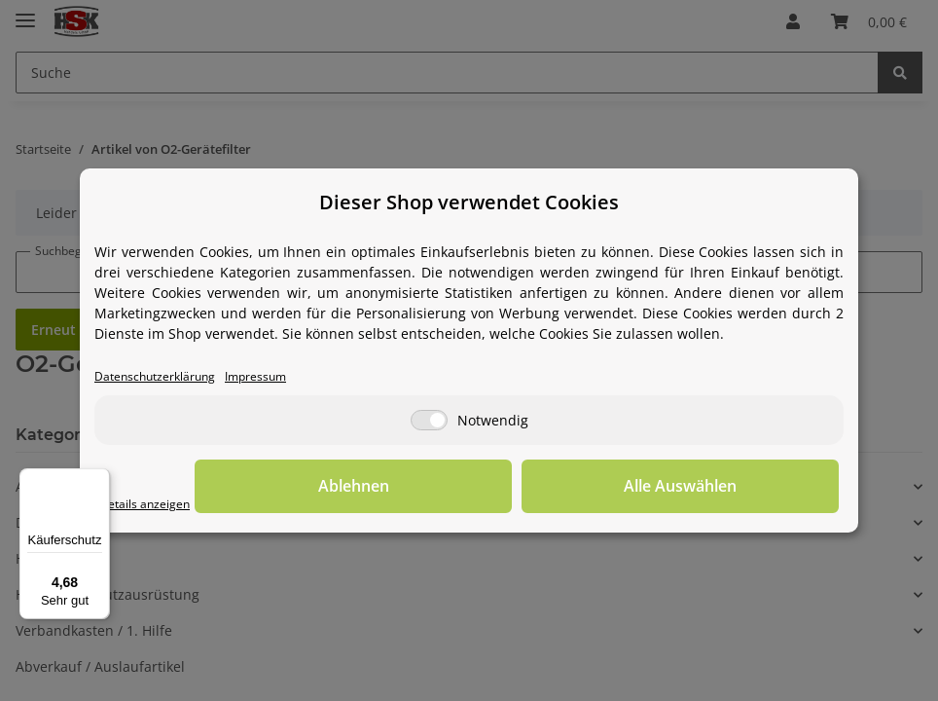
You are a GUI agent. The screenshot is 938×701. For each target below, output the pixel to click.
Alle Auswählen (741, 487)
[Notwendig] (429, 422)
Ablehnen (537, 487)
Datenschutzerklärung (166, 377)
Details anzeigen (153, 505)
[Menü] (98, 480)
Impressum (286, 377)
